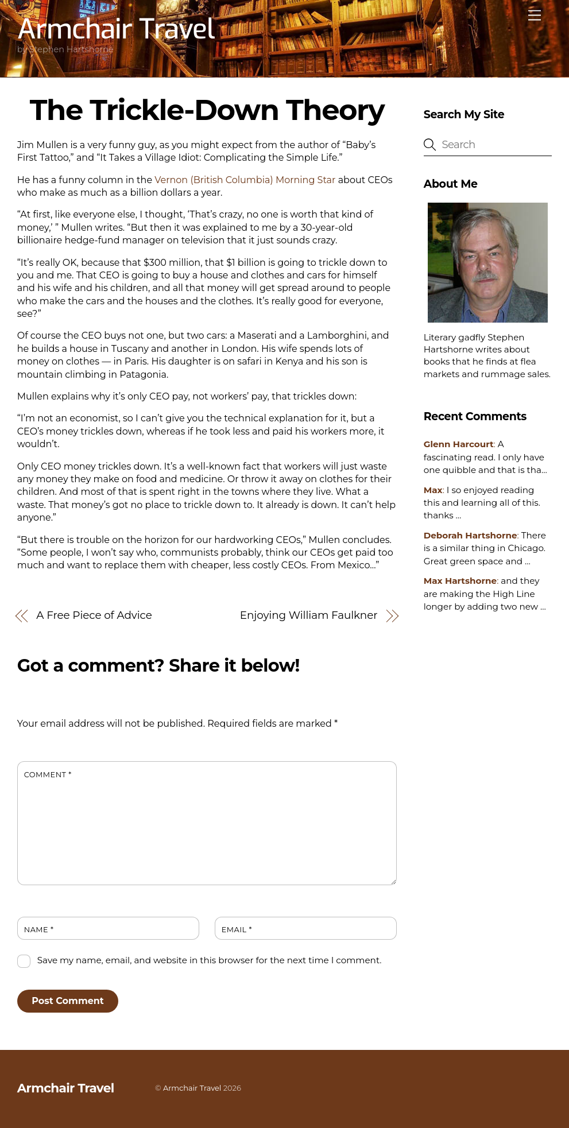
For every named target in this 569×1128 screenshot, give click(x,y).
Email (237, 929)
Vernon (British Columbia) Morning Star (244, 180)
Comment (48, 774)
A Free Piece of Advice (94, 615)
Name (39, 929)
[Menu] (534, 16)
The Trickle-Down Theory (207, 109)
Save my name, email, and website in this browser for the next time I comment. (209, 960)
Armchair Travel (192, 1087)
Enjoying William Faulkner (309, 615)
